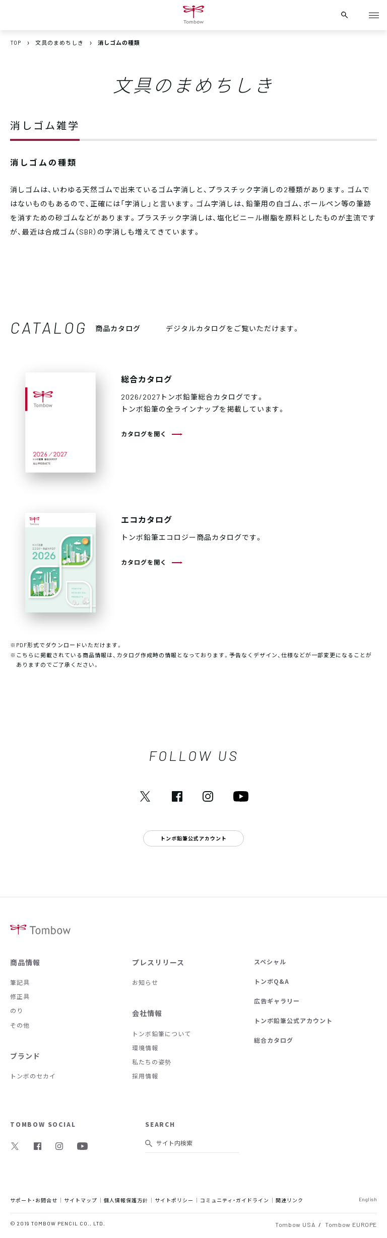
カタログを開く (144, 433)
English (368, 1199)
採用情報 (145, 1075)
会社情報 (147, 1013)
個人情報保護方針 (126, 1200)
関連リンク (289, 1200)
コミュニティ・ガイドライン (234, 1200)
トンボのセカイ (33, 1075)
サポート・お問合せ (33, 1200)
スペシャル (270, 961)
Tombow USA (295, 1224)
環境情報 (145, 1047)
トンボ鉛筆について (161, 1033)
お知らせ (145, 982)
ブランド (25, 1056)
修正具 (20, 996)
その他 (20, 1025)
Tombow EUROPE (351, 1224)
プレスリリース (158, 962)
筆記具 (20, 982)
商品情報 (25, 962)
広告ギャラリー (277, 1000)
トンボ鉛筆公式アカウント (293, 1020)
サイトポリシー (174, 1200)
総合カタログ (273, 1040)
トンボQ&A (271, 981)
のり (16, 1010)
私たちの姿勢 (151, 1061)
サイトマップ (80, 1200)
